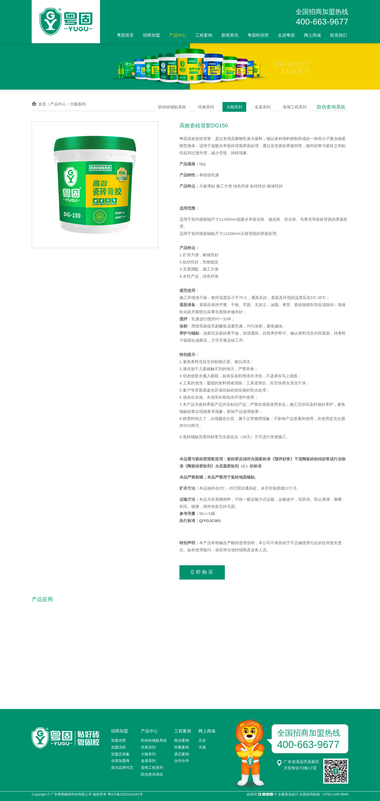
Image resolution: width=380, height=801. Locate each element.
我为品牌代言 (122, 766)
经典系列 (215, 104)
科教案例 (181, 746)
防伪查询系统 (332, 104)
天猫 (202, 746)
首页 (42, 104)
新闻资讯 (229, 35)
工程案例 (203, 35)
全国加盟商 (120, 759)
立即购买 (202, 571)
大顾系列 (241, 104)
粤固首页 (125, 35)
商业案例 (181, 739)
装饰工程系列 (298, 104)
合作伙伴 (181, 759)
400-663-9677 (322, 21)
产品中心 (177, 35)
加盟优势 (118, 739)
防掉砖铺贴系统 (183, 104)
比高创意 (265, 793)
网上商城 (312, 35)
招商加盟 (151, 35)
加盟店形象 (120, 752)
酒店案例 (181, 752)
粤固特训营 (258, 35)
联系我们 (338, 35)
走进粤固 (286, 35)
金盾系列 (268, 104)
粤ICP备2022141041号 (125, 793)
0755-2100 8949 (335, 793)
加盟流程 (118, 746)
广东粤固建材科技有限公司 (71, 793)
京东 (202, 739)
